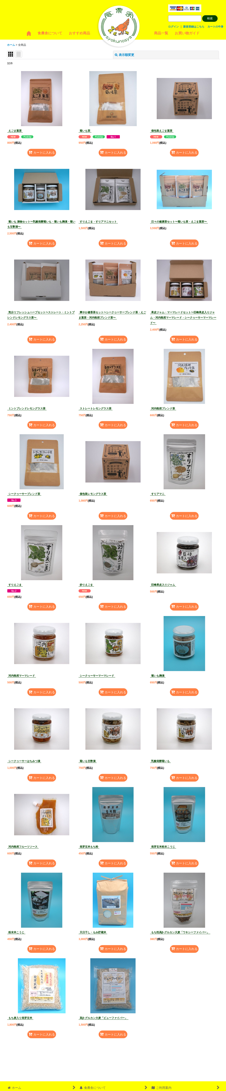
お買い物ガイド (187, 33)
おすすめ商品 (79, 33)
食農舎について (50, 33)
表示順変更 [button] (124, 55)
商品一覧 (161, 33)
